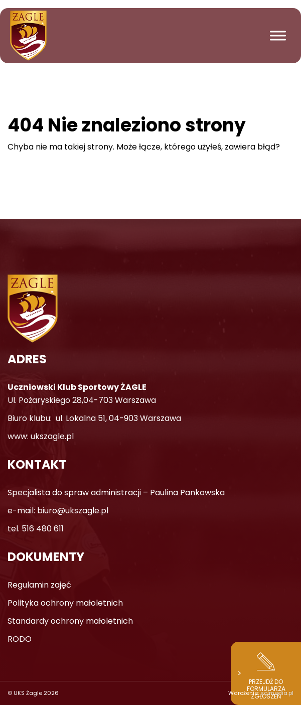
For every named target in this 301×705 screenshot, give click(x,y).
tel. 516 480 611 (36, 528)
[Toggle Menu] (278, 35)
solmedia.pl (276, 693)
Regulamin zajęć (39, 585)
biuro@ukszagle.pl (72, 510)
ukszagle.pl (52, 436)
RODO (20, 639)
